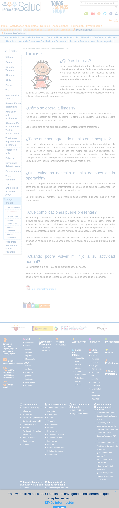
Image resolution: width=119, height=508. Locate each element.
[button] (116, 491)
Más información (59, 502)
